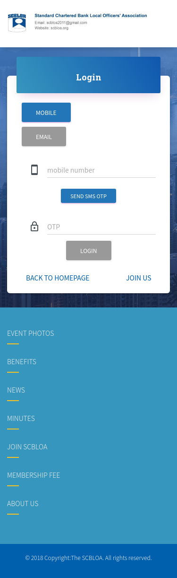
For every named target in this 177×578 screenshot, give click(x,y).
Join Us (138, 277)
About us (22, 503)
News (16, 389)
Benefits (21, 361)
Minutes (21, 418)
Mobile (46, 112)
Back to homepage (58, 277)
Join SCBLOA (27, 446)
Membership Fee (33, 475)
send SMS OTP (88, 196)
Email (44, 136)
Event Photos (30, 333)
